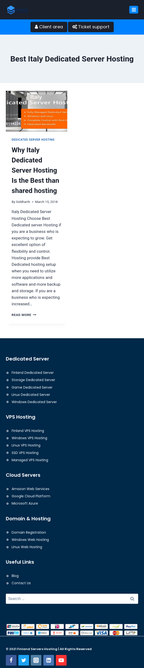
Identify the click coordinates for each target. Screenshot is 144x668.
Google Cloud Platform (31, 496)
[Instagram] (36, 660)
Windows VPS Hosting (29, 438)
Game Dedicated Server (32, 387)
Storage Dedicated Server (33, 379)
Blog (15, 575)
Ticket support (90, 27)
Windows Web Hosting (30, 539)
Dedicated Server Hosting (33, 139)
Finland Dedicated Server (33, 372)
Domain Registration (29, 532)
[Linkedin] (48, 660)
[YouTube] (61, 660)
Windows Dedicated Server (34, 401)
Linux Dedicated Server (31, 394)
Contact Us (21, 583)
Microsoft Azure (25, 503)
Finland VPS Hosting (28, 430)
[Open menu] (133, 9)
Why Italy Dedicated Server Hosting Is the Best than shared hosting (35, 170)
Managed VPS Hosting (30, 460)
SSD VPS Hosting (25, 452)
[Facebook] (11, 660)
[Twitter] (23, 660)
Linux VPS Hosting (26, 445)
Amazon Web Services (30, 488)
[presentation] (36, 111)
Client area (49, 27)
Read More (24, 315)
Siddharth (23, 202)
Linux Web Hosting (27, 547)
